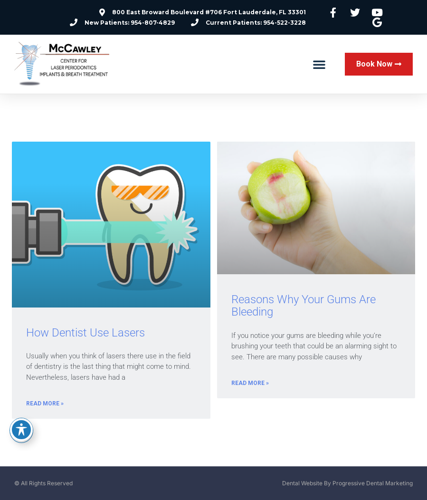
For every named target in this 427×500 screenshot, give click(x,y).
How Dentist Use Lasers (85, 332)
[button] (319, 64)
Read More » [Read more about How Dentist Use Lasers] (45, 403)
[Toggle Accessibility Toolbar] (21, 429)
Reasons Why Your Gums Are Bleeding (303, 305)
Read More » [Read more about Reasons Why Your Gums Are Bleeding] (250, 383)
